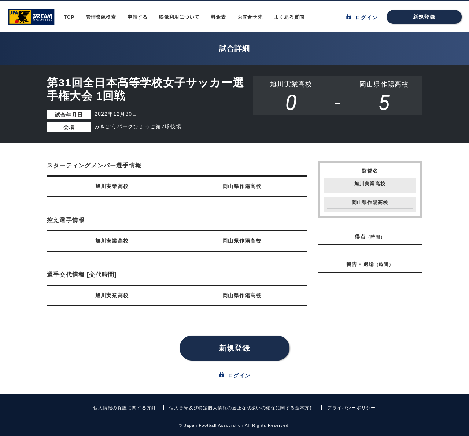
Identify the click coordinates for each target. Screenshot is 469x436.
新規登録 (424, 17)
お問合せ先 (250, 17)
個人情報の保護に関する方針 (124, 407)
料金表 (218, 17)
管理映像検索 (101, 17)
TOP (69, 17)
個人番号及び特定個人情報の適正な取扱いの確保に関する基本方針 (241, 407)
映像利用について (179, 17)
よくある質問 (289, 17)
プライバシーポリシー (351, 407)
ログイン (361, 17)
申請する (138, 17)
